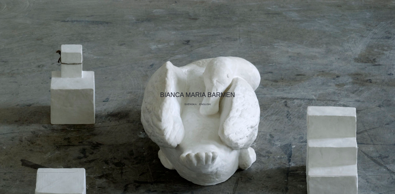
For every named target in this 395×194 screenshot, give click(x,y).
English (205, 104)
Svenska (190, 104)
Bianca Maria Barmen (197, 94)
